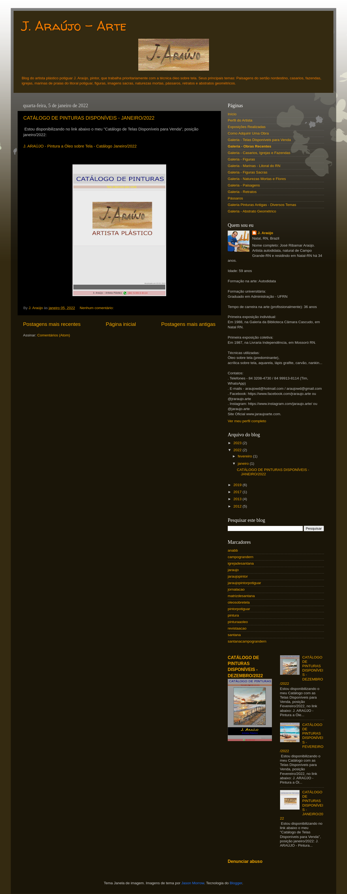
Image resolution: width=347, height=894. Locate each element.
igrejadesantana (241, 563)
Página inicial (121, 324)
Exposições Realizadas (247, 127)
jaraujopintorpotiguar (244, 583)
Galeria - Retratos (242, 192)
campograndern (240, 557)
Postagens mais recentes (52, 324)
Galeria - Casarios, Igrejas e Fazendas (259, 153)
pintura (233, 615)
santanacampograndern (247, 641)
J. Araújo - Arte (74, 26)
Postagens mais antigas (188, 324)
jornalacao (236, 589)
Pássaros (235, 198)
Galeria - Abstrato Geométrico (252, 211)
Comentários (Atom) (53, 335)
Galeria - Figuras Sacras (247, 172)
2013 (238, 499)
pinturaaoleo (238, 622)
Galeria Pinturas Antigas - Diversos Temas (262, 205)
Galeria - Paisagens (244, 185)
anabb (233, 550)
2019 (238, 485)
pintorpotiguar (239, 609)
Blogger (236, 883)
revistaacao (237, 628)
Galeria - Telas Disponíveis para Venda (259, 140)
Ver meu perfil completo (247, 421)
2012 (238, 506)
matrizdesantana (241, 596)
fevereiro (245, 456)
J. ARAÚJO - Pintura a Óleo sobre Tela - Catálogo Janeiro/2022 (80, 146)
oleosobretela (239, 602)
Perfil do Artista (240, 120)
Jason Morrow (192, 883)
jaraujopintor (238, 576)
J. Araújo (265, 233)
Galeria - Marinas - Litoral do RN (254, 166)
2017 (238, 492)
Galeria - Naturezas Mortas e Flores (257, 179)
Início (232, 114)
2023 (238, 443)
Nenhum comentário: (97, 308)
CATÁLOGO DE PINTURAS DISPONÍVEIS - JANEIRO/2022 (89, 118)
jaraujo (233, 570)
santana (234, 635)
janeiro (244, 463)
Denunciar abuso (245, 861)
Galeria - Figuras (241, 159)
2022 (238, 450)
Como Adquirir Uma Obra (248, 133)
